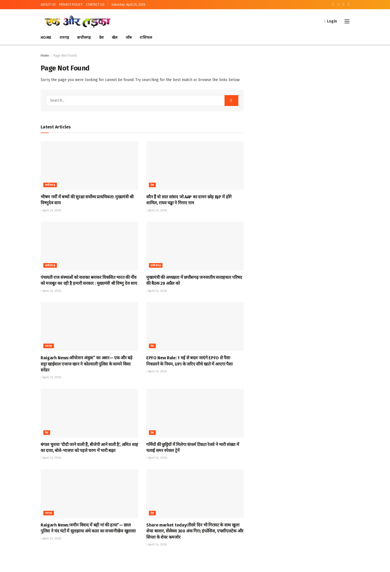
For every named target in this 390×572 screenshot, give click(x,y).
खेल (115, 37)
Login (330, 21)
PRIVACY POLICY (71, 5)
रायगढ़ (64, 37)
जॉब (129, 37)
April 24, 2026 (51, 210)
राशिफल (146, 37)
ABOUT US (48, 5)
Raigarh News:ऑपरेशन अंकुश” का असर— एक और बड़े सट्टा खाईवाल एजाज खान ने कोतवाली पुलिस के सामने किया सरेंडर (86, 364)
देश (101, 37)
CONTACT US (95, 5)
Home (46, 37)
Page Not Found (65, 55)
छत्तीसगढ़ (84, 37)
